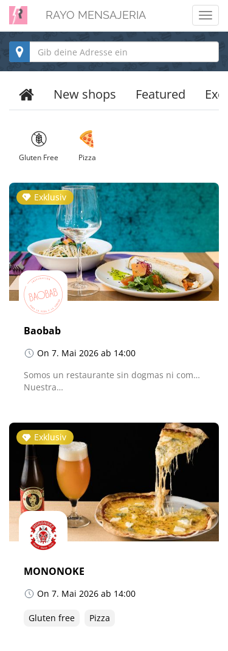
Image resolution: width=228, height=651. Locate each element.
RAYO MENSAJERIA (96, 15)
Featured (160, 94)
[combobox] (114, 51)
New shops (85, 94)
